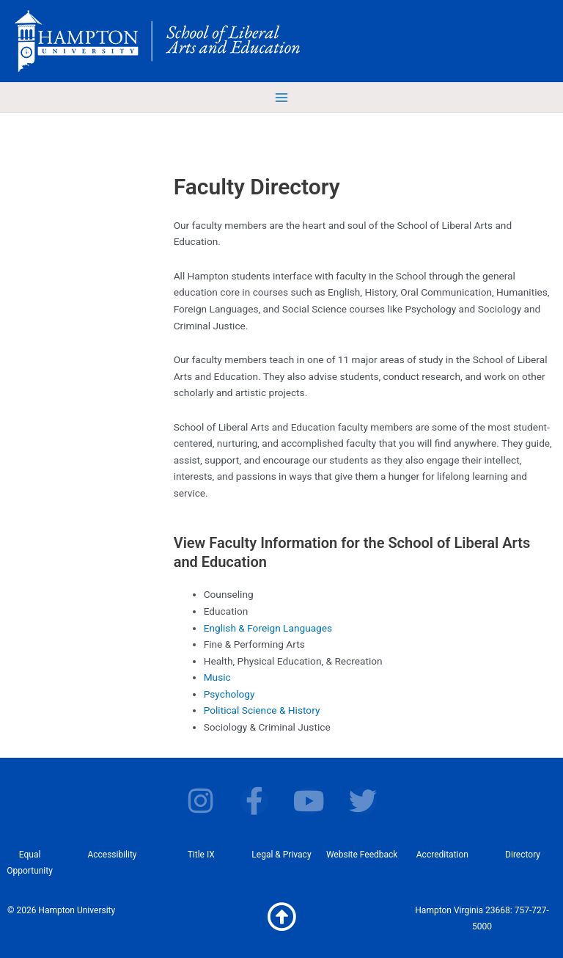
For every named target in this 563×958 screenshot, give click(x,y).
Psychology (229, 694)
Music (217, 677)
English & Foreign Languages (268, 628)
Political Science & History (262, 710)
